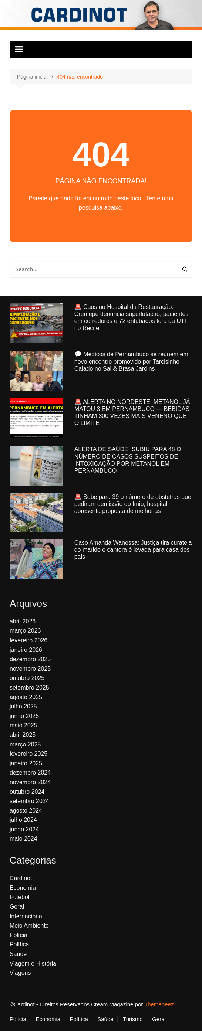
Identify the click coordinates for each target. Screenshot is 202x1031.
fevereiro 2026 (28, 640)
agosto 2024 (26, 810)
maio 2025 (23, 725)
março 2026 (25, 630)
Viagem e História (33, 963)
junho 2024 (24, 829)
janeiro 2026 (26, 650)
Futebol (19, 897)
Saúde (18, 954)
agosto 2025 (26, 697)
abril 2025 (23, 735)
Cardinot (21, 878)
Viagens (20, 973)
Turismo (133, 1019)
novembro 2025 (30, 669)
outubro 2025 (27, 678)
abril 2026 (23, 621)
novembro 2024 (30, 782)
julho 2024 (23, 820)
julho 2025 (23, 706)
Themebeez (159, 1004)
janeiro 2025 (26, 763)
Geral (17, 907)
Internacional (27, 916)
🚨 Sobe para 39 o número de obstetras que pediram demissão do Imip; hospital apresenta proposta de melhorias (132, 504)
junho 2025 (24, 716)
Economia (23, 888)
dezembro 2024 (30, 772)
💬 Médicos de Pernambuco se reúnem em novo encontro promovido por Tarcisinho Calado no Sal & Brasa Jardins (131, 361)
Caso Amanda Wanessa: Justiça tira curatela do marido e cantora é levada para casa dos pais (133, 550)
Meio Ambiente (29, 925)
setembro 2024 (29, 801)
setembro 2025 (29, 687)
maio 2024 (23, 839)
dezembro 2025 (30, 659)
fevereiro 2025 (28, 754)
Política (19, 944)
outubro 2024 (27, 792)
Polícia (18, 935)
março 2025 (25, 744)
